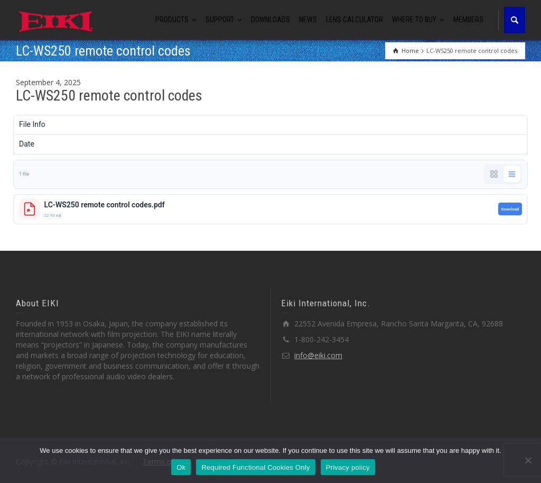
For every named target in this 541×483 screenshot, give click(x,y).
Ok (180, 467)
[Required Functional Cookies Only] (528, 460)
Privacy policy (348, 467)
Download (510, 209)
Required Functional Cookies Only (255, 467)
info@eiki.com (318, 355)
